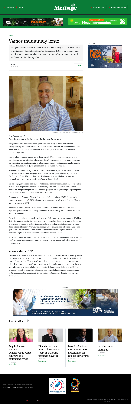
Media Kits (6, 387)
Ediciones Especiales (117, 7)
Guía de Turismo (17, 387)
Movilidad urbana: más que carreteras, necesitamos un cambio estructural (78, 351)
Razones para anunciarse (23, 384)
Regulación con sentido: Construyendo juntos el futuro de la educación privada (20, 352)
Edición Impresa (97, 7)
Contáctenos (29, 387)
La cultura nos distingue (105, 348)
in (42, 400)
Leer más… (13, 364)
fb (31, 400)
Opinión (11, 36)
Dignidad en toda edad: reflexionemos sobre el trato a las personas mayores (49, 351)
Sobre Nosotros (8, 384)
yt (37, 400)
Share (78, 65)
